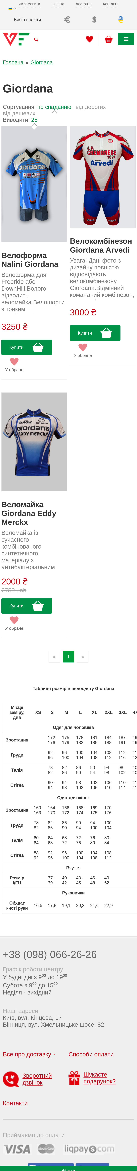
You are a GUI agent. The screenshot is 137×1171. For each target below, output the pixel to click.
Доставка (84, 4)
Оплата (58, 4)
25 (34, 120)
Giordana (41, 62)
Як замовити (29, 4)
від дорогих (91, 107)
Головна (13, 62)
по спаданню (54, 107)
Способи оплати (91, 1054)
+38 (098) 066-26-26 (50, 954)
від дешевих (19, 113)
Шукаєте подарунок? (92, 1078)
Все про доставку (27, 1054)
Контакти (110, 4)
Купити (16, 347)
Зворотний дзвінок (27, 1079)
